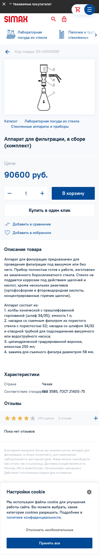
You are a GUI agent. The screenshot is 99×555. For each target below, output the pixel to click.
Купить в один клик (49, 210)
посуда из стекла (26, 35)
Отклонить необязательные (49, 529)
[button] (53, 19)
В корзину (73, 193)
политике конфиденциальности (34, 517)
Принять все (49, 543)
